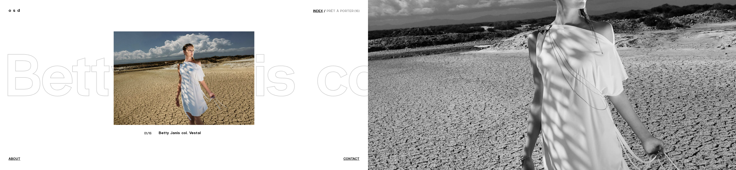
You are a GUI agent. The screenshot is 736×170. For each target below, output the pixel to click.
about (14, 159)
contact (351, 159)
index (318, 11)
